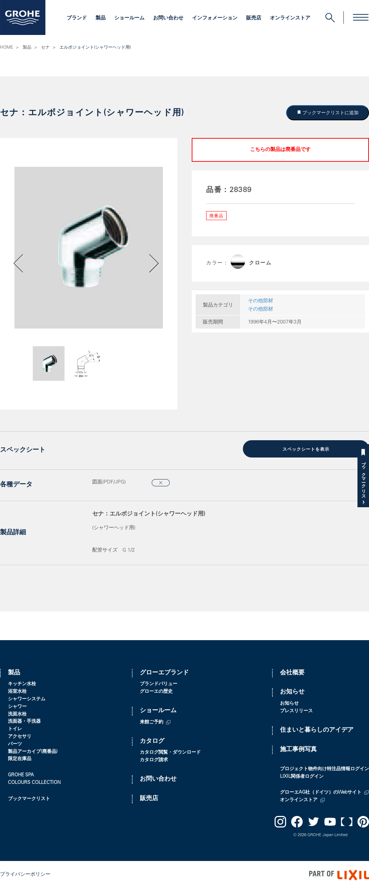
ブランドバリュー (158, 683)
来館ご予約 (151, 721)
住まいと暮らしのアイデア (317, 729)
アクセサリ (19, 735)
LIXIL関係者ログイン (302, 775)
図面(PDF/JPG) (109, 481)
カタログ (152, 740)
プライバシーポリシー (25, 873)
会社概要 (292, 672)
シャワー (17, 706)
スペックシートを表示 (306, 449)
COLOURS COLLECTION (34, 782)
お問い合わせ (168, 18)
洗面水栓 (17, 713)
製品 (100, 18)
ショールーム (129, 18)
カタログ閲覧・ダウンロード (170, 752)
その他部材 (260, 301)
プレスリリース (296, 710)
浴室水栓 (17, 690)
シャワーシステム (26, 698)
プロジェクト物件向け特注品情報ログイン (324, 768)
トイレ (15, 728)
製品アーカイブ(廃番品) (33, 751)
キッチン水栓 (22, 683)
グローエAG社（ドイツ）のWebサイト (320, 792)
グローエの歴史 (156, 690)
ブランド (77, 18)
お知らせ (292, 691)
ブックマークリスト (363, 480)
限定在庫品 (19, 758)
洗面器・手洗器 (24, 721)
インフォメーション (214, 18)
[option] (88, 248)
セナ (45, 47)
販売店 (253, 18)
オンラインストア (290, 18)
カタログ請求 (154, 759)
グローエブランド (164, 672)
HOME (6, 47)
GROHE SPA (21, 774)
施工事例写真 (298, 749)
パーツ (15, 743)
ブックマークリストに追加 (330, 112)
